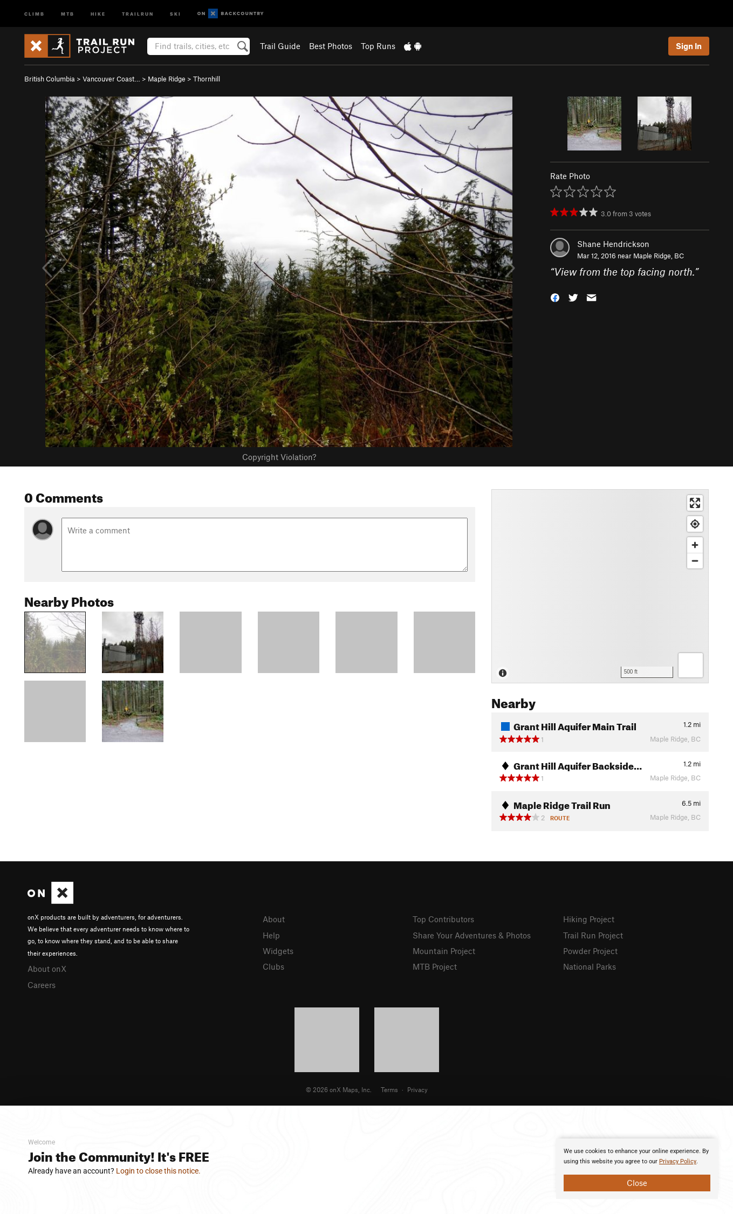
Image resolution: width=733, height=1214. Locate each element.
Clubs (273, 966)
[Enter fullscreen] (695, 503)
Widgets (278, 951)
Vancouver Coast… (111, 78)
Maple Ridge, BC (658, 255)
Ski (175, 13)
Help (271, 935)
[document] (637, 1168)
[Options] (691, 665)
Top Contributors (443, 919)
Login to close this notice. (158, 1171)
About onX (47, 968)
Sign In (689, 46)
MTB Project (435, 966)
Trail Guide (280, 46)
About (274, 919)
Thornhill (206, 78)
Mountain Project (444, 951)
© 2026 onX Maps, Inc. (339, 1089)
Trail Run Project (593, 935)
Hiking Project (588, 919)
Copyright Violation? (279, 457)
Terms (389, 1089)
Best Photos (330, 46)
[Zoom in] (695, 545)
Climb (34, 13)
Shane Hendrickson (613, 244)
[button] (555, 297)
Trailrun (138, 13)
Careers (42, 985)
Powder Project (590, 951)
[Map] (600, 586)
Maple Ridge (167, 78)
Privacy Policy (677, 1161)
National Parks (589, 966)
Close (637, 1183)
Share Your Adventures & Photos (472, 935)
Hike (98, 13)
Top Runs (378, 46)
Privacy (417, 1089)
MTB (67, 13)
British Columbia (49, 78)
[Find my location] (695, 524)
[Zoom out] (695, 560)
